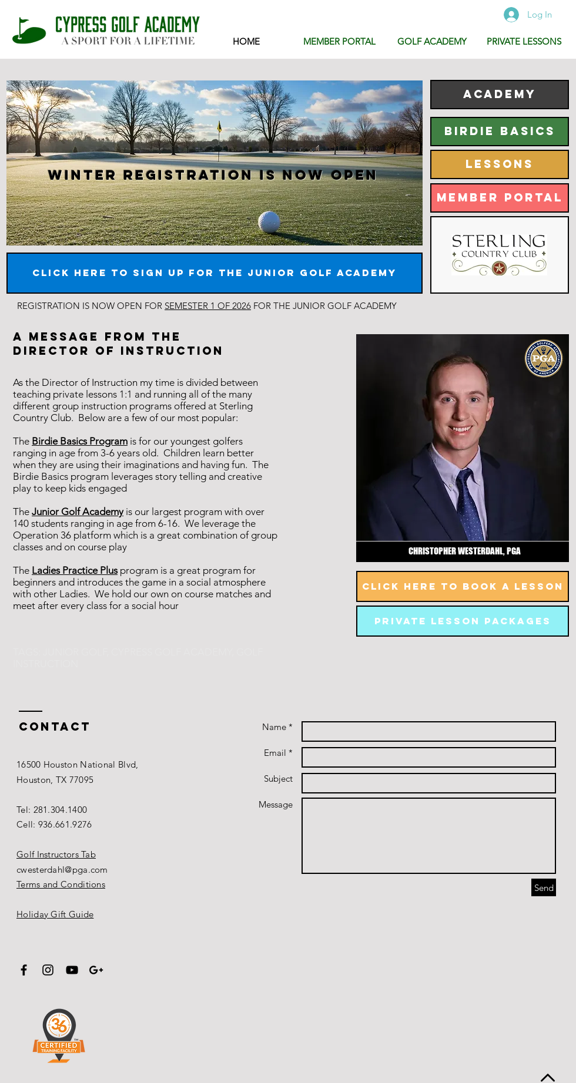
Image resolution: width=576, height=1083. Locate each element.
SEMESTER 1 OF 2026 (208, 305)
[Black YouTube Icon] (72, 970)
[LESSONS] (499, 164)
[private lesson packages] (462, 621)
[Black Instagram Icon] (48, 970)
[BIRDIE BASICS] (499, 131)
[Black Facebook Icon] (23, 970)
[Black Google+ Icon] (96, 970)
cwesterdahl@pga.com (62, 869)
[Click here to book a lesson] (462, 586)
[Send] (543, 887)
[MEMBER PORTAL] (499, 198)
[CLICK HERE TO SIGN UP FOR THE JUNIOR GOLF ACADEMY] (214, 273)
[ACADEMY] (499, 94)
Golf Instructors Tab (56, 854)
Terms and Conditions (60, 884)
